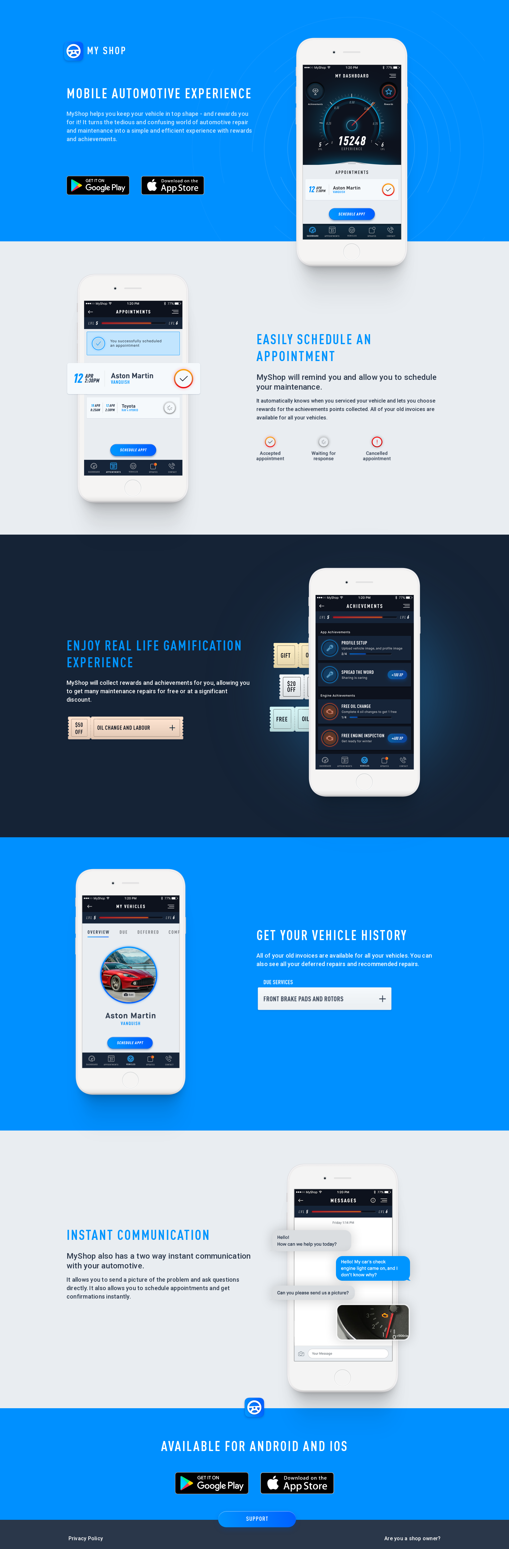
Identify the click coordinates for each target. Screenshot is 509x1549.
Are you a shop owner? (412, 1531)
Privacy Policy (85, 1531)
